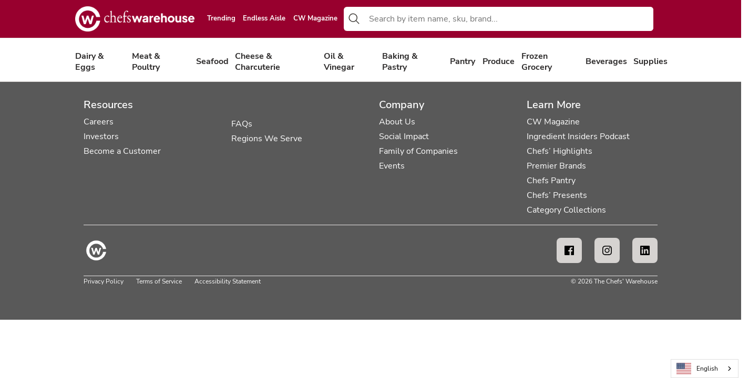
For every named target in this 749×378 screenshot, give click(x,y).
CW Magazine (315, 19)
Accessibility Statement (227, 281)
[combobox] (509, 19)
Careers (99, 122)
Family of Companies (418, 151)
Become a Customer (122, 151)
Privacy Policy (104, 281)
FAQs (241, 124)
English (697, 368)
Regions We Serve (266, 138)
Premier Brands (556, 166)
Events (392, 166)
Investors (101, 136)
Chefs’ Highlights (559, 151)
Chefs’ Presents (557, 195)
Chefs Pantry (551, 180)
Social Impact (404, 136)
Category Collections (566, 210)
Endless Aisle (264, 19)
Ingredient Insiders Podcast (578, 136)
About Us (397, 122)
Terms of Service (159, 281)
